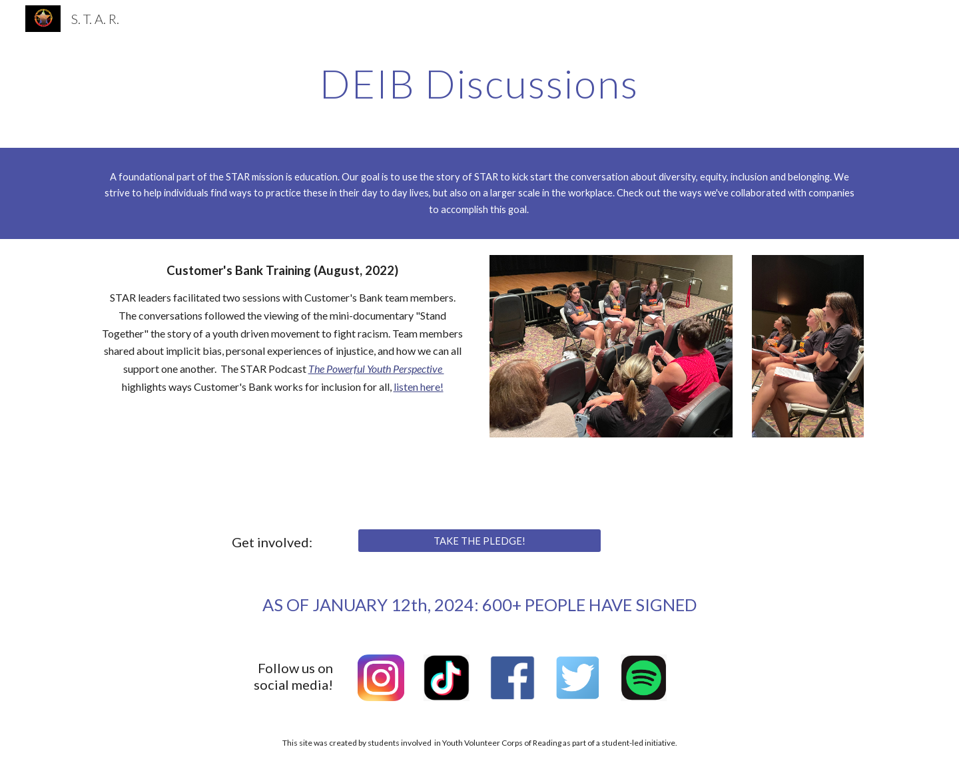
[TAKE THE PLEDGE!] (479, 540)
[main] (479, 83)
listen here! (419, 386)
